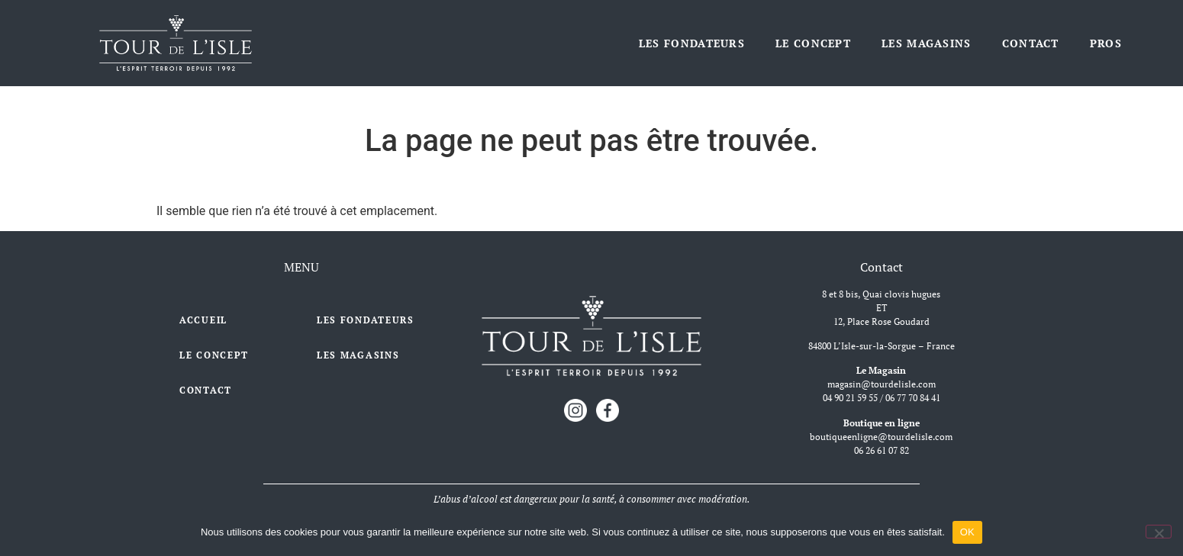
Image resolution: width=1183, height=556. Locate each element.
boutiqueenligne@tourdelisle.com (881, 436)
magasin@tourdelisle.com (881, 384)
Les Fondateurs (692, 43)
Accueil (203, 320)
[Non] (1159, 531)
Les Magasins (927, 43)
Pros (1106, 43)
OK (967, 532)
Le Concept (813, 43)
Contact (1030, 43)
